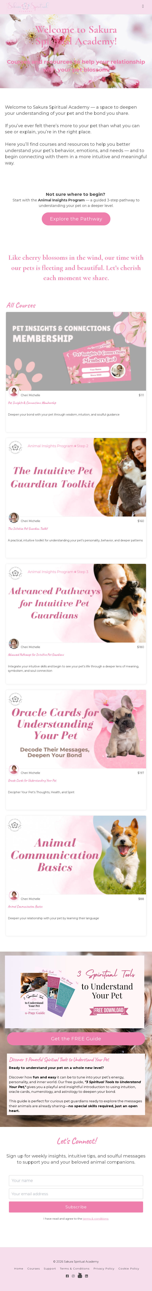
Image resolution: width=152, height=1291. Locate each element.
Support (50, 1268)
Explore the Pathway (76, 219)
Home (18, 1268)
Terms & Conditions (74, 1268)
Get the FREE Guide (76, 1039)
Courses (33, 1268)
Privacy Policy (103, 1268)
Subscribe (76, 1207)
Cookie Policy (128, 1268)
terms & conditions (95, 1218)
